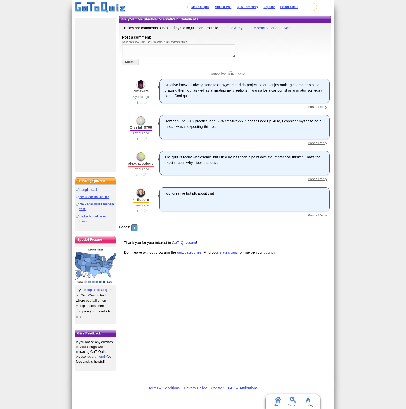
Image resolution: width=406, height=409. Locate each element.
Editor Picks (289, 7)
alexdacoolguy (140, 163)
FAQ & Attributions (243, 388)
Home (277, 402)
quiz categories (189, 252)
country (270, 252)
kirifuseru (141, 200)
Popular (269, 7)
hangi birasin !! (90, 190)
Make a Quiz (200, 7)
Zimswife (141, 91)
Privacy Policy (195, 388)
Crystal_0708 (141, 127)
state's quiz (229, 252)
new (241, 74)
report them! (96, 357)
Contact (217, 388)
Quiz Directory (247, 7)
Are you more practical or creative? (262, 28)
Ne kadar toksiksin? (94, 197)
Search (293, 402)
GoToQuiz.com (184, 242)
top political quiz (99, 290)
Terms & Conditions (164, 388)
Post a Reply (317, 107)
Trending (307, 402)
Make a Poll (223, 7)
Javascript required (178, 50)
